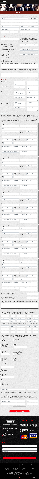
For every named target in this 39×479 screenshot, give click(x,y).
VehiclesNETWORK (18, 473)
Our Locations (24, 468)
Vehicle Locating (23, 464)
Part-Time (11, 46)
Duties (21, 135)
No (27, 41)
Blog (15, 464)
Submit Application (19, 411)
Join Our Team (7, 469)
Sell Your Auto (15, 469)
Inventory (15, 467)
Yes (22, 41)
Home (7, 464)
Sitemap (32, 465)
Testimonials (24, 465)
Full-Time (5, 46)
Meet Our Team (7, 467)
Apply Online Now (15, 465)
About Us (7, 465)
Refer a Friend (7, 468)
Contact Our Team (19, 458)
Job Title (3, 135)
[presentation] (19, 408)
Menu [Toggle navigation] (36, 1)
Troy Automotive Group (25, 472)
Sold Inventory (32, 464)
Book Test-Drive (15, 468)
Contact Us (23, 469)
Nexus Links (32, 468)
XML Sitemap (32, 467)
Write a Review (23, 467)
